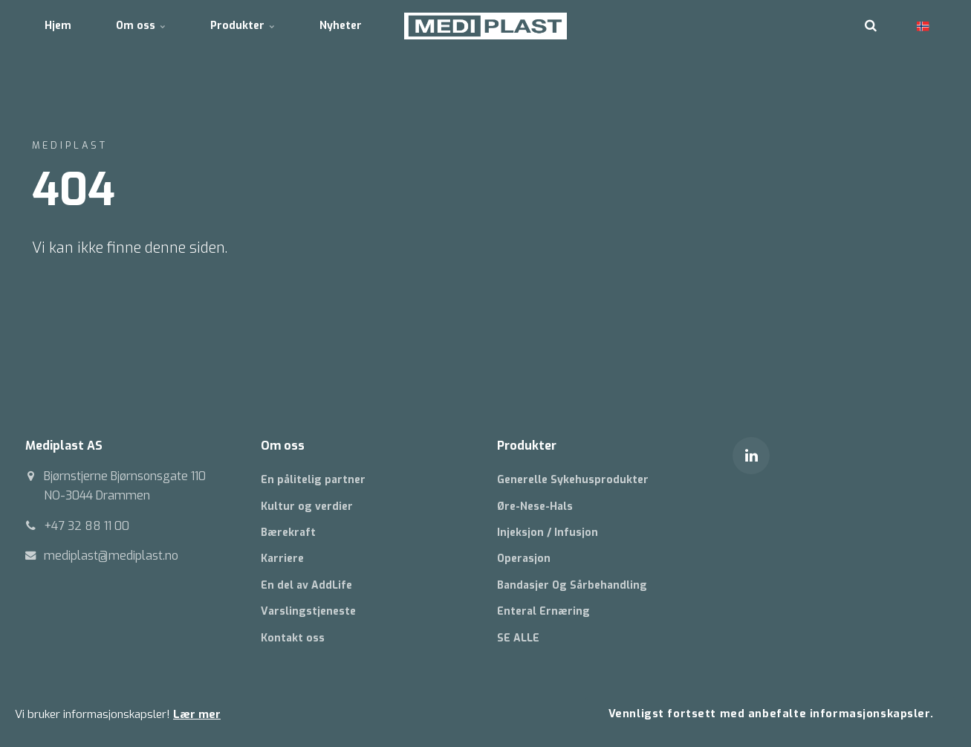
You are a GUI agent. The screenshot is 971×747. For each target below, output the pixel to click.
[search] (871, 26)
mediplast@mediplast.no (111, 555)
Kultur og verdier (307, 506)
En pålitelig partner (313, 480)
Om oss (141, 26)
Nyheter (340, 26)
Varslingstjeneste (308, 611)
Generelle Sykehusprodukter (573, 480)
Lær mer (197, 714)
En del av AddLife (306, 585)
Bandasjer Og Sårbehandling (572, 585)
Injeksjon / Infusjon (547, 533)
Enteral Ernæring (543, 611)
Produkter (242, 26)
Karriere (282, 559)
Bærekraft (288, 533)
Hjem (58, 26)
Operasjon (524, 559)
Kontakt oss (293, 638)
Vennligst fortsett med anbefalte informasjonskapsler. (771, 714)
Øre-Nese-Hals (535, 506)
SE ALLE (518, 638)
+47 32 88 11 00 (86, 526)
